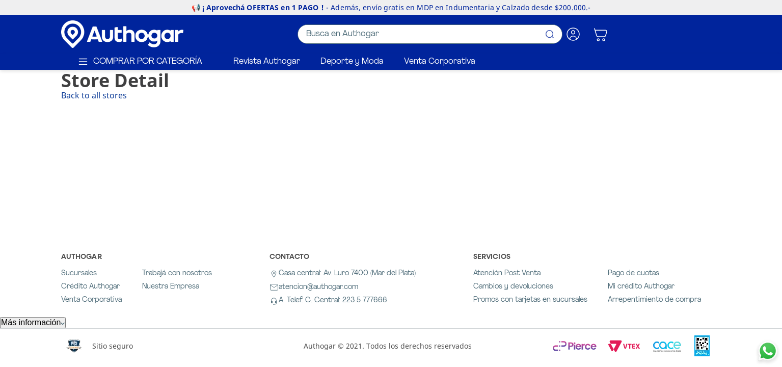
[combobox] (430, 34)
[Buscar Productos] (550, 34)
